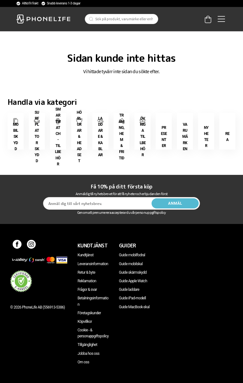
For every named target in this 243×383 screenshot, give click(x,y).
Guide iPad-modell (132, 298)
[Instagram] (31, 245)
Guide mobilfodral (132, 255)
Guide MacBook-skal (134, 307)
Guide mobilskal (131, 264)
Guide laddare (129, 289)
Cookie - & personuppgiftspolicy (93, 333)
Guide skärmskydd (132, 272)
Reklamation (87, 281)
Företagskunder (89, 313)
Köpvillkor (85, 321)
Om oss (83, 362)
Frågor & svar (87, 289)
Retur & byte (86, 272)
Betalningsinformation (93, 301)
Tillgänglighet (87, 344)
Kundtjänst (85, 255)
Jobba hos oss (88, 353)
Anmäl (175, 203)
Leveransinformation (93, 264)
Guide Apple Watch (133, 281)
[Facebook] (17, 245)
